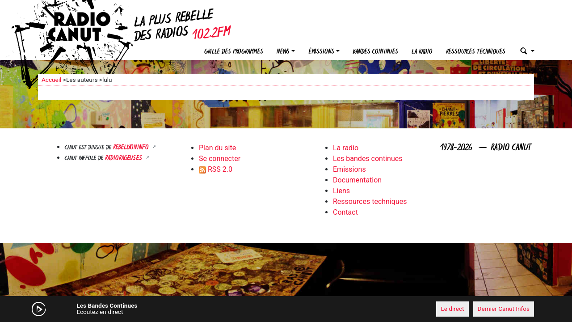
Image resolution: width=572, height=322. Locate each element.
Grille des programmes (233, 52)
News (283, 52)
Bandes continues (375, 52)
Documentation (357, 180)
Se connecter (219, 158)
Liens (341, 190)
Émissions (321, 52)
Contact (345, 212)
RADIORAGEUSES (124, 158)
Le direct (452, 308)
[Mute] (176, 309)
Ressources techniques (475, 52)
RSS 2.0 (215, 169)
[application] (286, 309)
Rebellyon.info (132, 148)
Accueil (51, 79)
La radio (422, 52)
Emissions (349, 169)
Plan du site (217, 148)
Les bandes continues (367, 158)
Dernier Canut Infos (504, 308)
